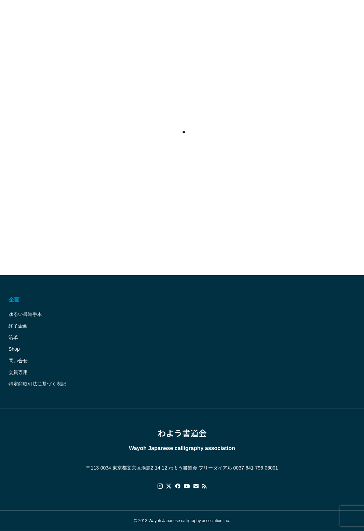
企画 (14, 300)
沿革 (13, 337)
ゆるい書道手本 (25, 314)
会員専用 (18, 372)
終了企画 (18, 326)
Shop (14, 349)
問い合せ (18, 360)
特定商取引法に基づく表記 (37, 384)
